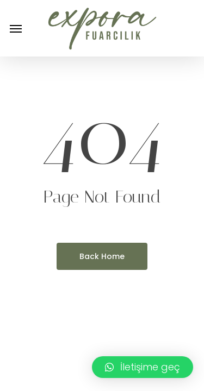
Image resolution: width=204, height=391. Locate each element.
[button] (16, 28)
